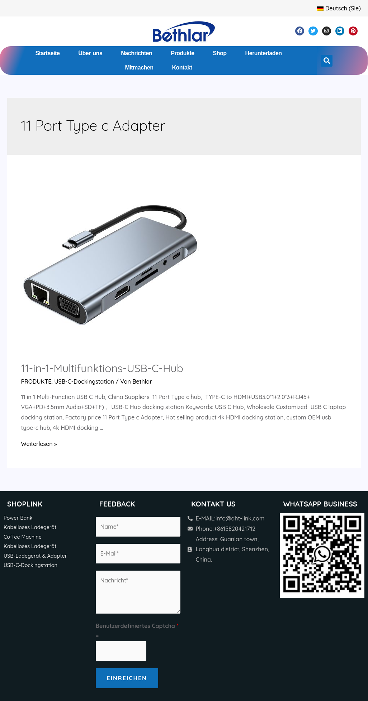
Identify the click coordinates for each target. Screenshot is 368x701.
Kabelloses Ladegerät (30, 527)
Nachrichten (136, 53)
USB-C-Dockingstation (84, 381)
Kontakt (182, 67)
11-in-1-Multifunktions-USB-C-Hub (102, 368)
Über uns (90, 53)
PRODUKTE (36, 381)
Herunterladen (263, 53)
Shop (220, 53)
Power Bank (18, 518)
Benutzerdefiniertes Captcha (137, 625)
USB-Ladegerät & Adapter (35, 556)
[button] (326, 61)
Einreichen (127, 678)
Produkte (182, 53)
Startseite (47, 53)
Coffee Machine (23, 537)
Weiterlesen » (39, 443)
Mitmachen (139, 67)
